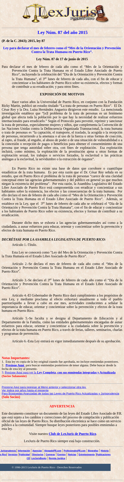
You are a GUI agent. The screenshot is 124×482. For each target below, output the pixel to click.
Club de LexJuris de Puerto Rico (72, 434)
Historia (104, 451)
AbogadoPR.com (52, 451)
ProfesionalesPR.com (75, 451)
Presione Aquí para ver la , (60, 372)
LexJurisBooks (38, 458)
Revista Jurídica (57, 458)
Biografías (93, 451)
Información (24, 451)
